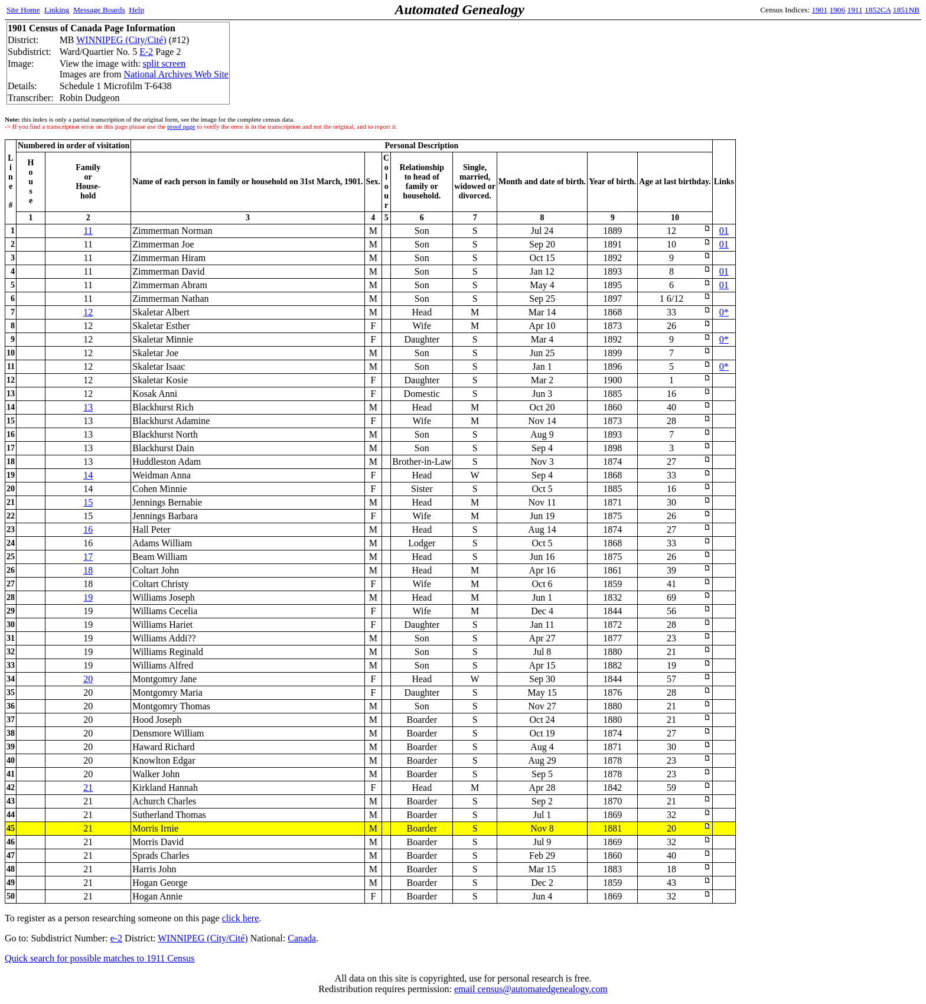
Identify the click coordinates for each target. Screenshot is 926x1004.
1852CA (878, 9)
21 (88, 788)
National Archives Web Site (176, 74)
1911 (855, 9)
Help (136, 9)
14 (88, 475)
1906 (838, 9)
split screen (164, 63)
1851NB (906, 9)
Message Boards (99, 9)
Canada (302, 938)
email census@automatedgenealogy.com (531, 989)
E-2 (146, 52)
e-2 (116, 938)
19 (88, 597)
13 (88, 407)
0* (724, 312)
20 (88, 679)
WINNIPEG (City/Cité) (121, 40)
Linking (56, 9)
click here (240, 918)
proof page (181, 126)
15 (88, 502)
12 (88, 312)
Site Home (23, 9)
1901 (820, 9)
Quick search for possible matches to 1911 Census (100, 958)
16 (88, 529)
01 (724, 231)
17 (88, 557)
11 (87, 231)
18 (88, 570)
